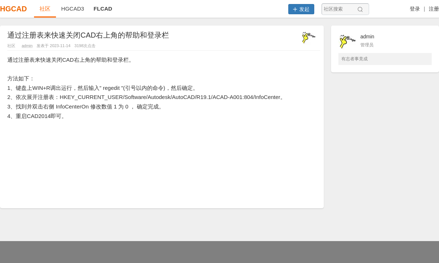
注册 (434, 9)
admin (27, 45)
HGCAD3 (72, 8)
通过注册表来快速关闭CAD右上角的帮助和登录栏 (88, 35)
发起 (301, 9)
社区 (45, 8)
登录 (415, 9)
